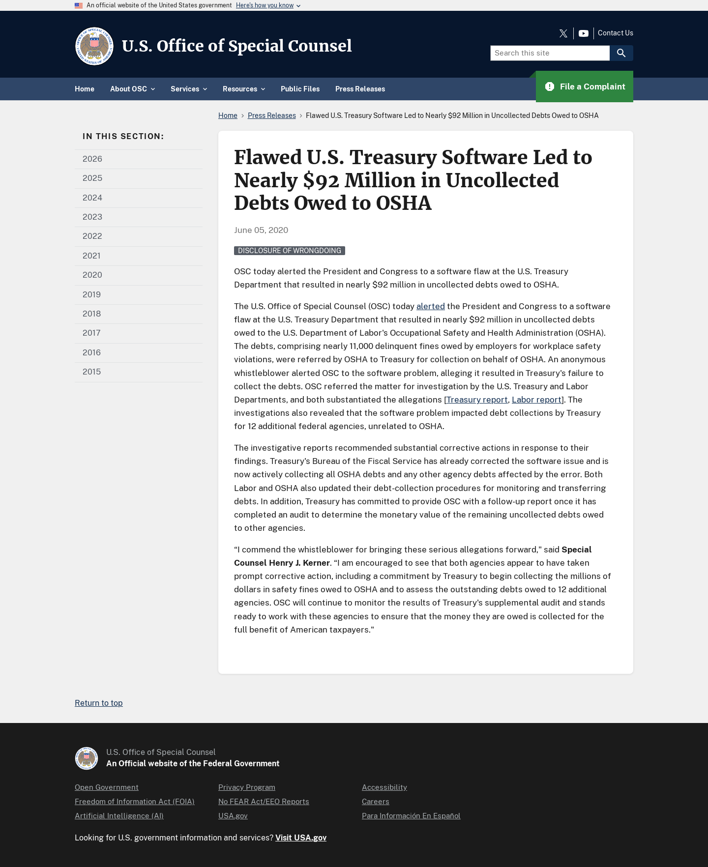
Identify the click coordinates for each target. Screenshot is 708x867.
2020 (92, 275)
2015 (92, 371)
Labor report (536, 400)
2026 (92, 159)
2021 (92, 255)
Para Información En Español (411, 815)
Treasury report (477, 400)
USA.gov (233, 815)
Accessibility (384, 787)
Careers (375, 801)
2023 (92, 217)
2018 (92, 313)
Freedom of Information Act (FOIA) (135, 801)
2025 (92, 178)
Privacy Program (246, 787)
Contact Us (615, 32)
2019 (92, 294)
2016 (92, 352)
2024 (92, 197)
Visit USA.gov (300, 837)
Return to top (99, 703)
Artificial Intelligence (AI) (119, 815)
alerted (430, 306)
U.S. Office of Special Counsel (237, 46)
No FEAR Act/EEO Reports (263, 801)
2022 (92, 236)
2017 (92, 333)
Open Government (107, 787)
